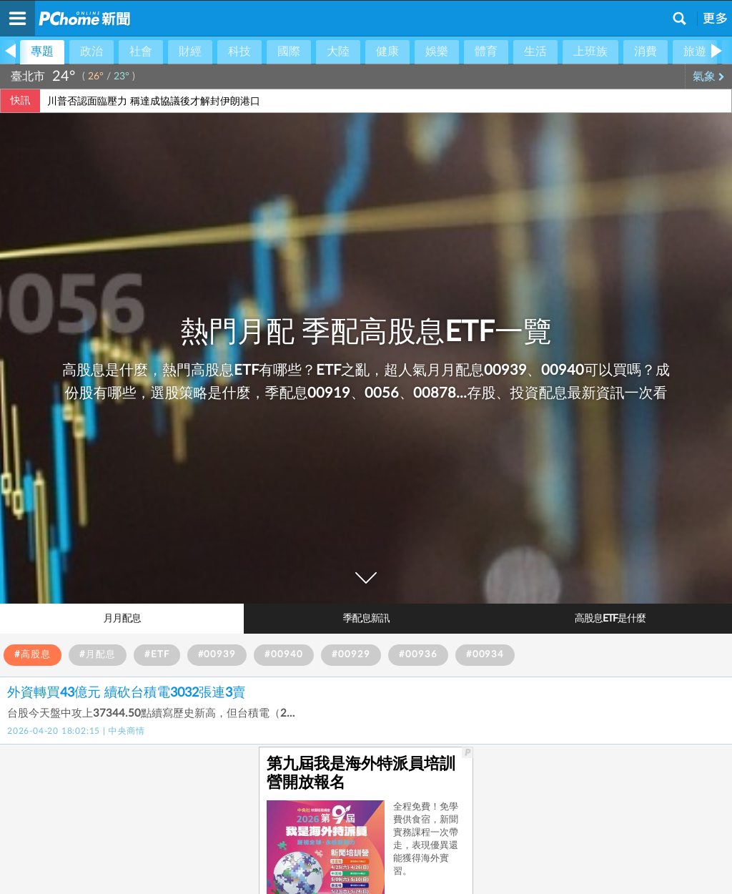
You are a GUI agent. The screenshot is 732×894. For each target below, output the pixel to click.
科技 (239, 51)
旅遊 (694, 51)
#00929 (351, 654)
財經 (190, 51)
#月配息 (97, 654)
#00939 (217, 654)
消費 (645, 51)
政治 (91, 51)
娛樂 (436, 51)
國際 (288, 51)
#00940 (283, 654)
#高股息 (32, 654)
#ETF (156, 654)
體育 (486, 51)
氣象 (709, 76)
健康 (387, 51)
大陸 (338, 51)
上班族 (590, 51)
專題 (42, 51)
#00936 (418, 654)
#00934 (485, 654)
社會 (140, 51)
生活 (535, 51)
